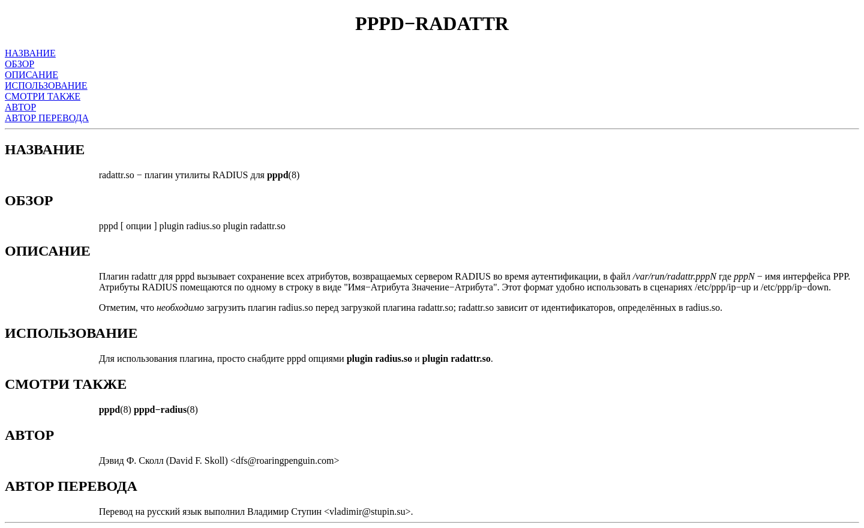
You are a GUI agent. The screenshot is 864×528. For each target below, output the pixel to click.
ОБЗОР (19, 64)
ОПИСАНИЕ (31, 75)
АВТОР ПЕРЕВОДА (47, 118)
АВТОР (20, 107)
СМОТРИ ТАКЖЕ (42, 96)
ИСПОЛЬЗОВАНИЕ (46, 85)
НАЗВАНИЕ (30, 53)
